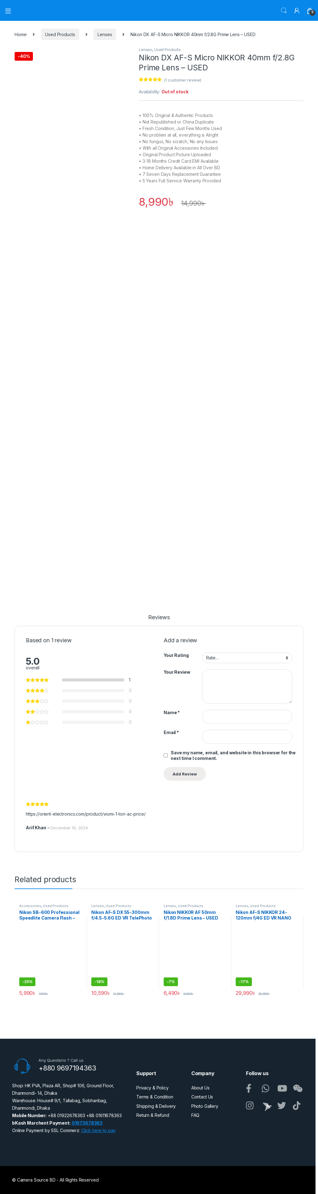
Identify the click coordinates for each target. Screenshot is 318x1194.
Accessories (30, 906)
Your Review (177, 672)
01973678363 (87, 1123)
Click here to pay (98, 1130)
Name (172, 712)
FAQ (195, 1115)
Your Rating (176, 655)
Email (171, 732)
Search (283, 10)
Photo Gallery (204, 1106)
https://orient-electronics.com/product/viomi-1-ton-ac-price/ (86, 814)
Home (20, 34)
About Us (200, 1087)
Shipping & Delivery (156, 1106)
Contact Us (202, 1096)
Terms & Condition (154, 1096)
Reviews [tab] (159, 617)
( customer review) (182, 79)
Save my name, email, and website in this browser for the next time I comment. (233, 755)
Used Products (60, 34)
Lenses (105, 34)
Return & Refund (152, 1115)
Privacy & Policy (152, 1087)
